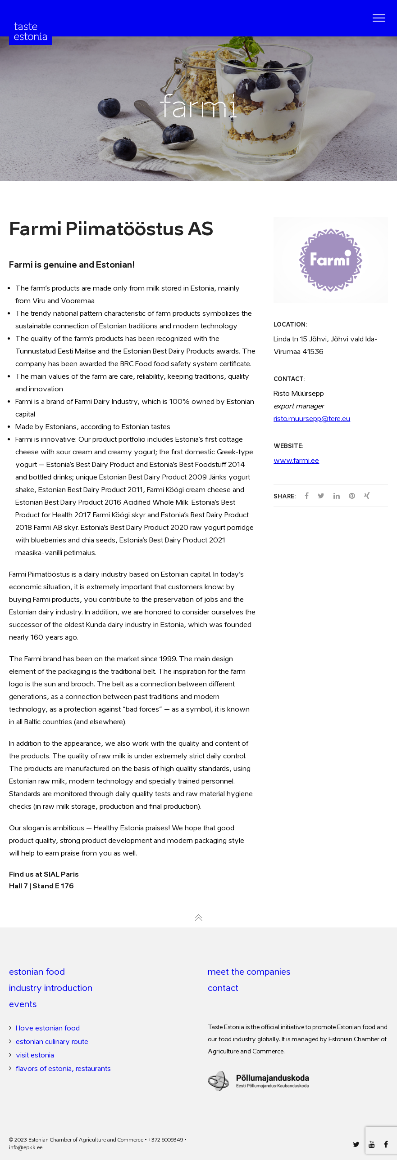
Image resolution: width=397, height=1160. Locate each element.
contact (223, 988)
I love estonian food (48, 1028)
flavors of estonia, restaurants (63, 1068)
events (23, 1004)
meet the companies (249, 971)
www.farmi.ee (296, 460)
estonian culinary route (52, 1041)
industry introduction (50, 988)
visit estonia (35, 1055)
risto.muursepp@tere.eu (312, 418)
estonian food (37, 971)
